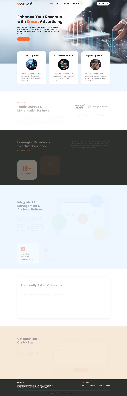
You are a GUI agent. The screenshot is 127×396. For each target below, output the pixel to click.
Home (51, 3)
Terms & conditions (104, 385)
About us (84, 385)
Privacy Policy (93, 385)
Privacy (66, 3)
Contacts (75, 3)
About (58, 3)
